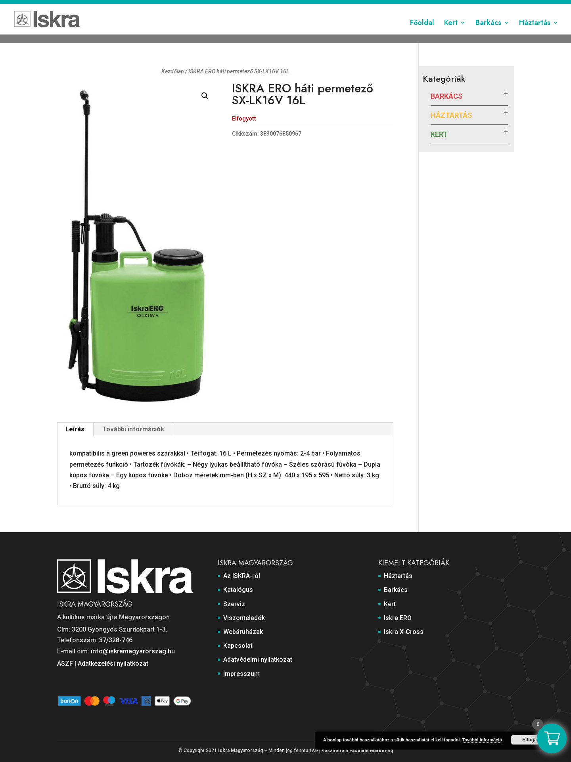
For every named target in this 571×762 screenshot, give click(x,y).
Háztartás (534, 33)
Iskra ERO (398, 618)
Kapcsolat (394, 7)
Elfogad (531, 740)
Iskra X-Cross (403, 632)
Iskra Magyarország (240, 750)
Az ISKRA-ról (215, 7)
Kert (451, 33)
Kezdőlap (172, 71)
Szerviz (280, 7)
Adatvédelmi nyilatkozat (444, 7)
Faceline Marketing (371, 750)
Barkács (488, 33)
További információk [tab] (133, 429)
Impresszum (498, 7)
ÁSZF (65, 663)
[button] (205, 96)
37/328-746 (115, 640)
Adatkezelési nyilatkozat (113, 663)
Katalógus (250, 7)
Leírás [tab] (74, 429)
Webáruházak (357, 7)
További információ (482, 739)
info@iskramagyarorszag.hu (133, 651)
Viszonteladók (315, 7)
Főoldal (422, 33)
